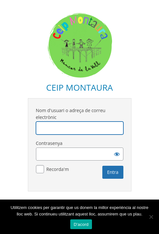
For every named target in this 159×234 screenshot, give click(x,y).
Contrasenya (49, 143)
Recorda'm (57, 169)
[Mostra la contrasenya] (116, 154)
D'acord (81, 224)
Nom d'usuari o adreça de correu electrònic (71, 113)
